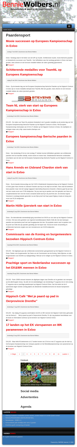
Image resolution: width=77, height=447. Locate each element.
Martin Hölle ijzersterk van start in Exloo (34, 205)
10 (54, 354)
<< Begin (13, 354)
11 (58, 354)
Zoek (30, 20)
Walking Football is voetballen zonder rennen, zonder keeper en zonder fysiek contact (32, 415)
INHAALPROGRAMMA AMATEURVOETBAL (19, 418)
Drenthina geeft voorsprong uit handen (17, 425)
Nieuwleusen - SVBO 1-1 (13, 420)
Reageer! (11, 65)
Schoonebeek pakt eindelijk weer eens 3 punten (20, 423)
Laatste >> (65, 354)
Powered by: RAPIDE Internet (59, 442)
